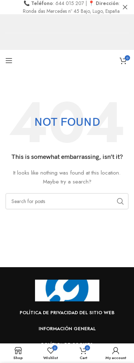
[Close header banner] (125, 7)
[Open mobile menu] (9, 60)
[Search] (67, 201)
